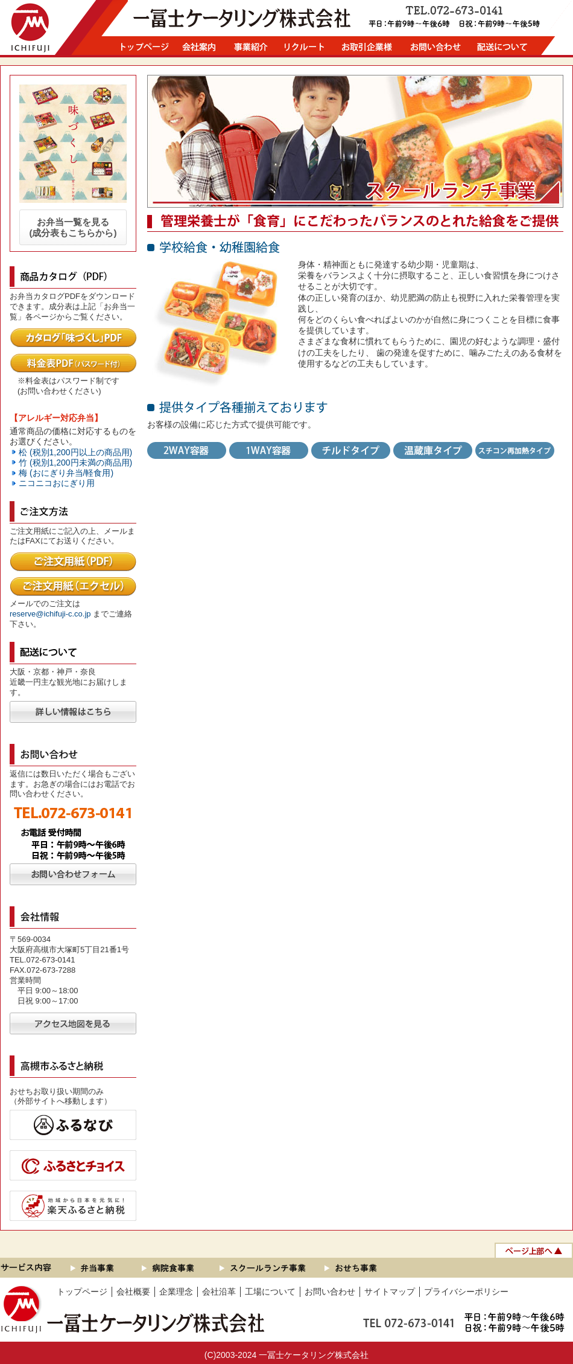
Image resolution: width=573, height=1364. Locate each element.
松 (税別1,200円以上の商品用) (75, 452)
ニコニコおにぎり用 (57, 483)
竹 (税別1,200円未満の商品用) (75, 462)
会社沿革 (219, 1291)
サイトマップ (389, 1291)
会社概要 (133, 1291)
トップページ (82, 1291)
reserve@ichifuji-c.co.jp (50, 613)
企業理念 (176, 1291)
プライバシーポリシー (466, 1291)
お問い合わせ (330, 1291)
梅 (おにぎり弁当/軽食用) (66, 473)
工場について (270, 1291)
